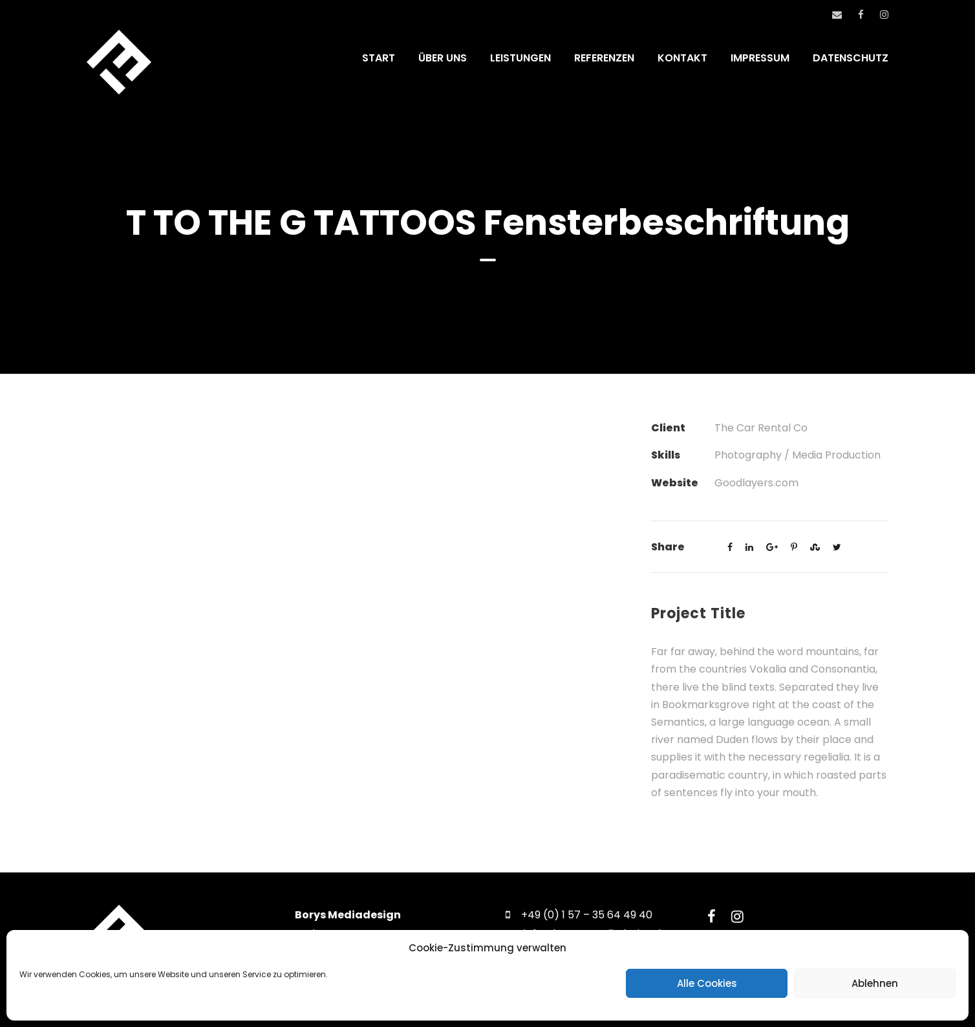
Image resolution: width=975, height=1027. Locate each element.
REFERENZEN (604, 57)
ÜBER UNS (442, 57)
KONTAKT (682, 57)
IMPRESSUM (760, 57)
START (378, 57)
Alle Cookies (707, 983)
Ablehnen (875, 983)
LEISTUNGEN (520, 57)
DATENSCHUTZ (850, 57)
